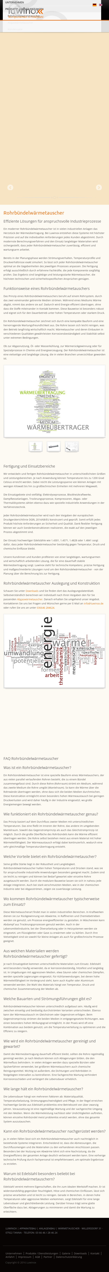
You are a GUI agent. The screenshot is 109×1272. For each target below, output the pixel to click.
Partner (48, 1257)
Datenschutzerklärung (69, 1257)
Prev (10, 187)
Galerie (66, 1253)
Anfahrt (10, 1257)
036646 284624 (45, 607)
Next (99, 187)
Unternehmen (14, 1253)
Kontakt (95, 1253)
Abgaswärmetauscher (30, 599)
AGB (37, 1257)
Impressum (24, 1257)
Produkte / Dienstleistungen (42, 1253)
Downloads (32, 590)
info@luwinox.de (93, 603)
